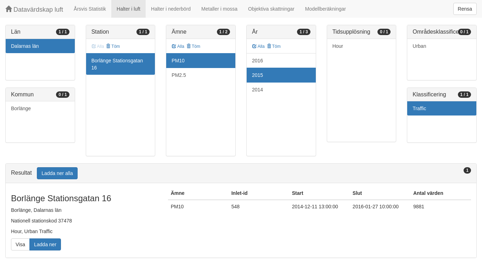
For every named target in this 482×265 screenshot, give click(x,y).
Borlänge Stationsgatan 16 (117, 64)
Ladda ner (45, 244)
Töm (113, 46)
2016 (257, 60)
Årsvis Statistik (90, 9)
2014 (257, 89)
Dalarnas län (25, 46)
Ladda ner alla (57, 173)
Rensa (465, 9)
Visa (20, 244)
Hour (337, 46)
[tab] (241, 173)
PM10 (178, 60)
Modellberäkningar (325, 9)
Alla (178, 46)
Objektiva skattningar (271, 9)
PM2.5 (179, 75)
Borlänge (21, 108)
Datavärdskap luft (34, 9)
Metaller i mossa (219, 9)
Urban (419, 46)
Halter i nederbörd (171, 9)
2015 (257, 75)
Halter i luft (128, 9)
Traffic (419, 108)
